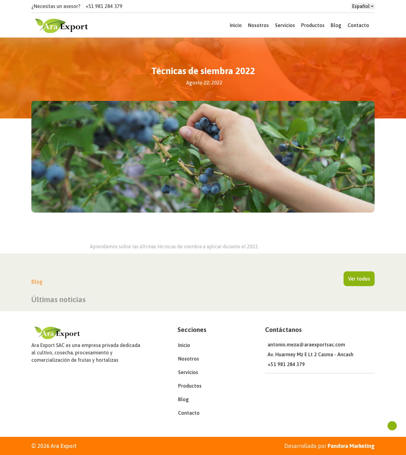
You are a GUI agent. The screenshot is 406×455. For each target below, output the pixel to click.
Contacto (358, 25)
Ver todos (359, 278)
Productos (312, 25)
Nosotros (258, 25)
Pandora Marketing (351, 446)
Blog (336, 25)
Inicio (236, 25)
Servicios (285, 25)
